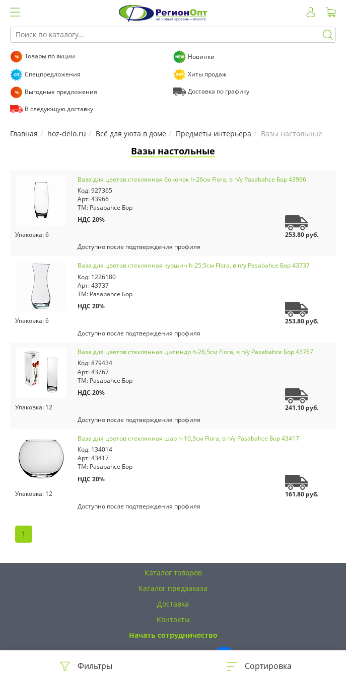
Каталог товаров (173, 572)
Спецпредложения (53, 74)
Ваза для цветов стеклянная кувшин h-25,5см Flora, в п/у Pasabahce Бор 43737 (194, 265)
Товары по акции (50, 56)
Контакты (173, 619)
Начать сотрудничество (173, 635)
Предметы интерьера (213, 133)
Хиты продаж (207, 74)
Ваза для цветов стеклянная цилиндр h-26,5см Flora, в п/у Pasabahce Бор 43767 (195, 352)
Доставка (173, 604)
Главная (24, 133)
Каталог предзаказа (173, 588)
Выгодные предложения (61, 92)
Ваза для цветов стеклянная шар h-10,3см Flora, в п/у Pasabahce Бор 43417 (188, 438)
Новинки (201, 56)
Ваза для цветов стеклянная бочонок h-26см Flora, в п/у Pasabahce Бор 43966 (192, 179)
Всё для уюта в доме (131, 133)
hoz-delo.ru (66, 133)
